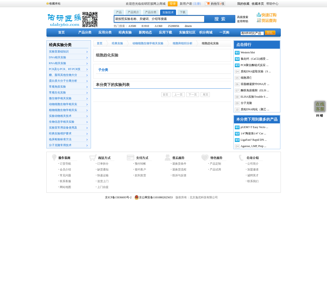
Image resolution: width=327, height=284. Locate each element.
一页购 (224, 32)
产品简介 (133, 12)
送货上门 (103, 181)
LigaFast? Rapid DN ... (254, 139)
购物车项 (215, 3)
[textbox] (159, 19)
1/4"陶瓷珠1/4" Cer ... (253, 133)
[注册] (197, 3)
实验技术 (168, 12)
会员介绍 (65, 169)
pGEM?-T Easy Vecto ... (254, 127)
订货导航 (65, 163)
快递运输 (103, 175)
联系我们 (253, 181)
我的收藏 (243, 3)
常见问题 (65, 175)
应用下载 (165, 32)
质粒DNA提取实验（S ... (256, 71)
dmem (188, 26)
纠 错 (319, 115)
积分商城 (205, 32)
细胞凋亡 (246, 77)
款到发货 (140, 175)
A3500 (132, 26)
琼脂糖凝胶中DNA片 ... (255, 84)
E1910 (145, 26)
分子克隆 (246, 103)
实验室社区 (187, 32)
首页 (61, 32)
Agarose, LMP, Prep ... (253, 146)
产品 (119, 12)
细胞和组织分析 (182, 43)
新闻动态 (145, 32)
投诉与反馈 (179, 175)
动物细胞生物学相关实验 (147, 43)
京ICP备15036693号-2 (118, 197)
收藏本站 (54, 3)
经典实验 (125, 32)
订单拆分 (103, 163)
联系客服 (65, 181)
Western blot (248, 52)
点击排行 (243, 45)
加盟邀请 (253, 169)
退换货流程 (179, 169)
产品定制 (215, 163)
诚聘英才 (253, 175)
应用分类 (105, 32)
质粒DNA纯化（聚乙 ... (255, 109)
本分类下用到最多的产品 (257, 119)
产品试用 (215, 169)
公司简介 (253, 163)
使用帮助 (242, 21)
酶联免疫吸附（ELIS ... (255, 90)
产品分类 (150, 12)
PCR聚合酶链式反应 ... (255, 65)
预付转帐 (140, 163)
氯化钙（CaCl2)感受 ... (255, 58)
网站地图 (65, 187)
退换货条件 (179, 163)
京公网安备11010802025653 (153, 197)
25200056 (173, 26)
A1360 (158, 26)
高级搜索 (242, 17)
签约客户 (140, 169)
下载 (182, 12)
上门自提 (103, 187)
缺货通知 (103, 169)
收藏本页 (258, 3)
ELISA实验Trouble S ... (254, 96)
